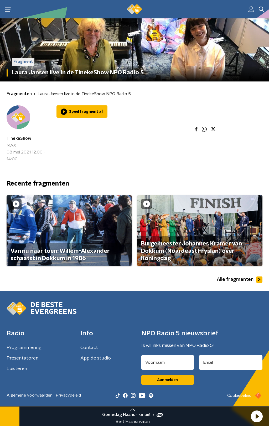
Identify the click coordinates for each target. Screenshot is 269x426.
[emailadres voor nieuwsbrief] (231, 362)
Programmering (24, 347)
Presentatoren (22, 358)
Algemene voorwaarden (30, 395)
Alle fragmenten (239, 279)
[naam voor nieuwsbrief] (167, 362)
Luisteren (17, 368)
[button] (256, 416)
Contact (89, 347)
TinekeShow (19, 138)
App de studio (95, 358)
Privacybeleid (68, 395)
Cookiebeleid (239, 395)
